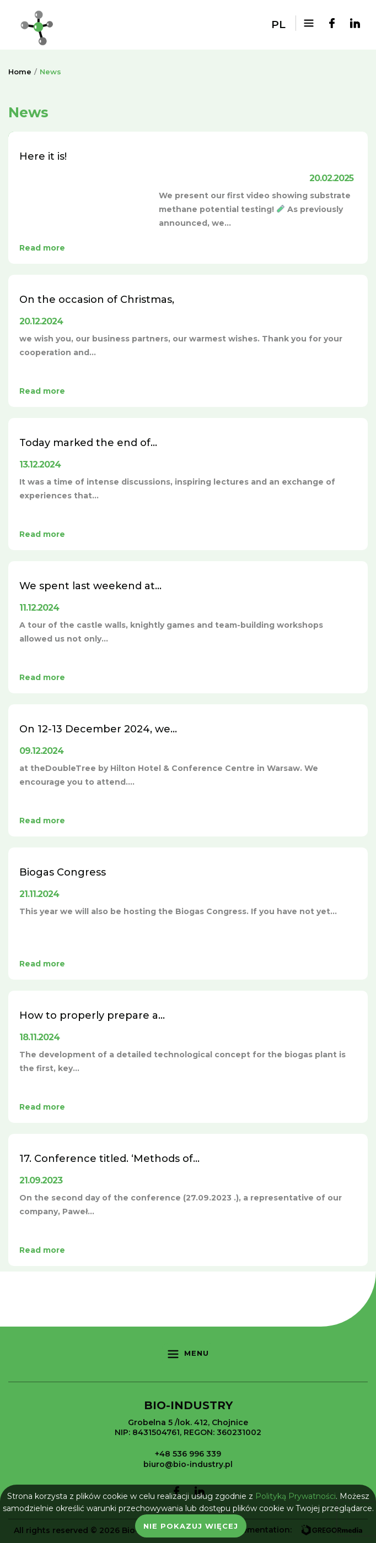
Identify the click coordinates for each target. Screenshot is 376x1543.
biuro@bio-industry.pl (188, 1464)
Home (19, 71)
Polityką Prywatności (295, 1496)
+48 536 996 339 (188, 1454)
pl (278, 24)
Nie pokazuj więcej (190, 1526)
